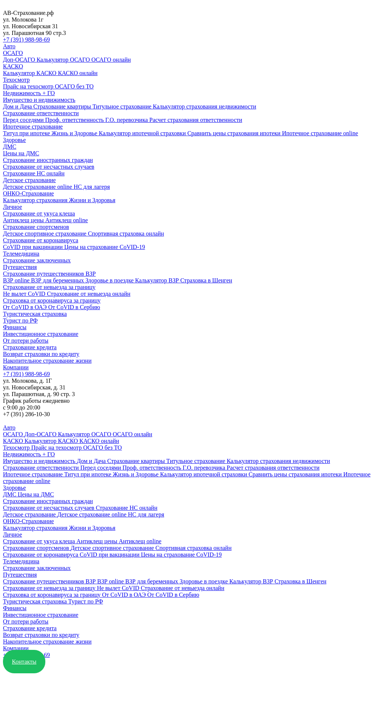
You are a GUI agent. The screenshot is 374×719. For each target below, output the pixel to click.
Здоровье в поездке (110, 280)
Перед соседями (24, 120)
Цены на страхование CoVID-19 (104, 247)
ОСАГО (13, 53)
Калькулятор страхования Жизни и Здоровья (59, 200)
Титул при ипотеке (27, 133)
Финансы (14, 327)
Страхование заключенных (37, 260)
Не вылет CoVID (25, 294)
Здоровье (14, 140)
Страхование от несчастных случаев (48, 166)
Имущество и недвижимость (39, 100)
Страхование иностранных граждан (48, 160)
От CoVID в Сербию (74, 307)
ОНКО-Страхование (28, 193)
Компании (16, 367)
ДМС (9, 146)
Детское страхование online (38, 187)
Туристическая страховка (35, 314)
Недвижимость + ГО (29, 93)
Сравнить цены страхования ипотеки (234, 133)
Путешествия (20, 267)
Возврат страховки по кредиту (41, 354)
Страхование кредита (29, 347)
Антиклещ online (66, 220)
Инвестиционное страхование (40, 334)
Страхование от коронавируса (40, 240)
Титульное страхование (122, 106)
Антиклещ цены (24, 220)
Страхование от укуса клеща (39, 213)
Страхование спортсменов (36, 227)
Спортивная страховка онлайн (126, 233)
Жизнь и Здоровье (75, 133)
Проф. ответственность (75, 120)
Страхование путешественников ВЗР (49, 274)
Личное (12, 207)
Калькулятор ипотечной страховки (143, 133)
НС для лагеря (92, 187)
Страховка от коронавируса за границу (52, 300)
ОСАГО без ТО (74, 86)
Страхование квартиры (62, 106)
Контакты (24, 661)
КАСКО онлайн (78, 73)
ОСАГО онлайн (111, 59)
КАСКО (13, 66)
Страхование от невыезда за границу (49, 287)
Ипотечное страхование (33, 126)
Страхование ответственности (41, 113)
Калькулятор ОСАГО (63, 59)
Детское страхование (29, 180)
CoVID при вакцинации (33, 247)
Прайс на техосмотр (29, 86)
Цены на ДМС (21, 153)
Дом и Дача (18, 106)
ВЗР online (17, 280)
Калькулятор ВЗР (158, 280)
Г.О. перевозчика (127, 120)
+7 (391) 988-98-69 (26, 39)
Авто (9, 46)
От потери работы (25, 340)
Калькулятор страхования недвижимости (204, 106)
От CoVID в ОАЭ (25, 307)
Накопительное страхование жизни (47, 360)
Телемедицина (21, 253)
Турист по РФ (20, 320)
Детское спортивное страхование (45, 233)
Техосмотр (16, 80)
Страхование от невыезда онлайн (88, 294)
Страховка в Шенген (206, 280)
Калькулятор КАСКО (30, 73)
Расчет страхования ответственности (195, 120)
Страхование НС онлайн (34, 173)
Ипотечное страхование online (320, 133)
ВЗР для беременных (58, 280)
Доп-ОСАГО (19, 59)
